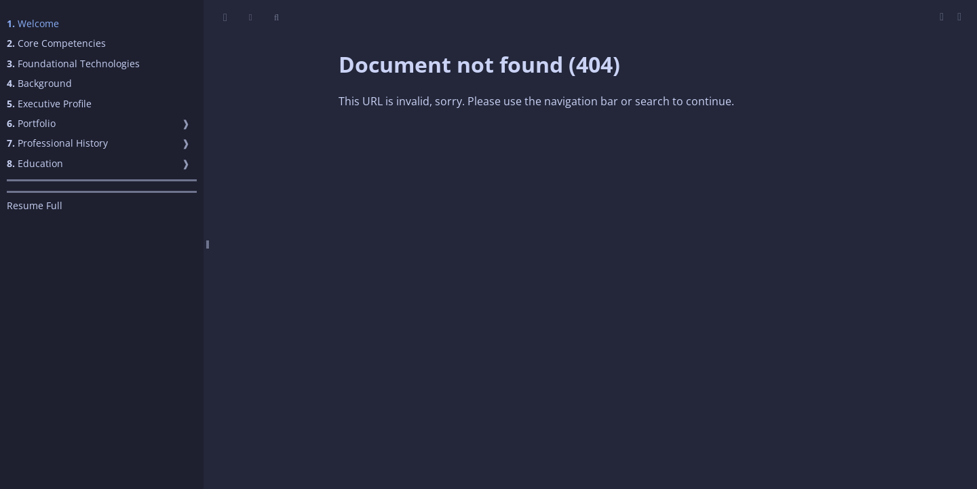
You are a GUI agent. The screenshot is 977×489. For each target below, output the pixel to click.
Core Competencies (56, 43)
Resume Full (34, 205)
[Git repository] (959, 16)
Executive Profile (49, 103)
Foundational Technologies (73, 63)
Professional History (57, 143)
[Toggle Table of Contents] (225, 17)
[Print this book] (943, 16)
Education (35, 163)
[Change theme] (250, 17)
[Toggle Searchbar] (276, 17)
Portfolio (31, 123)
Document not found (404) (479, 64)
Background (39, 83)
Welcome (33, 23)
